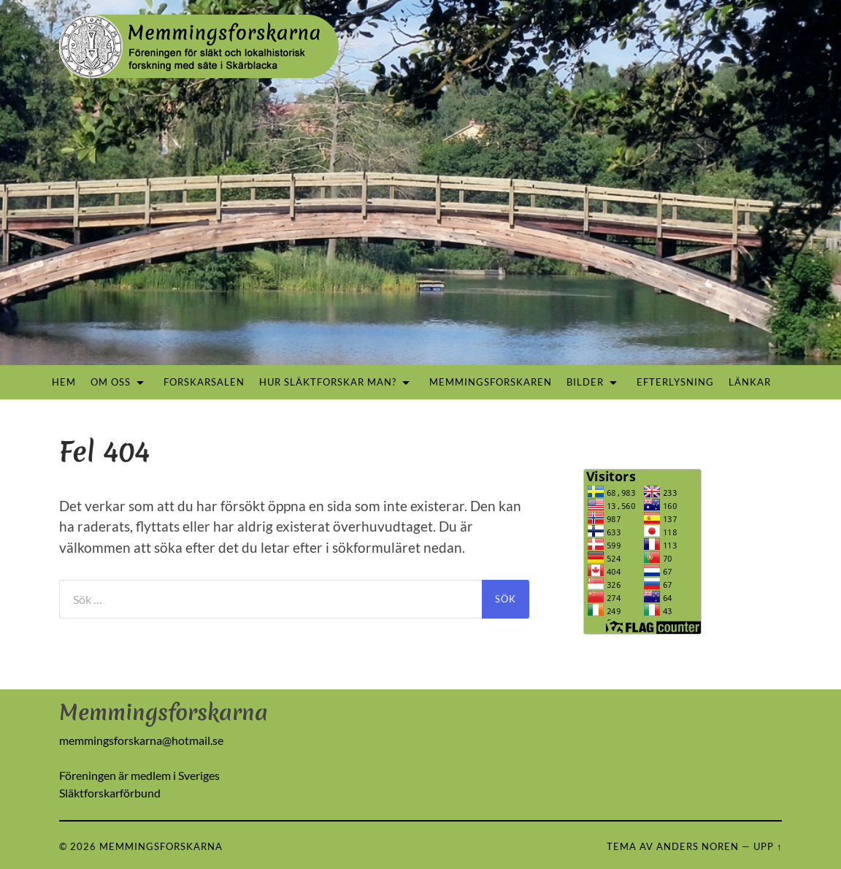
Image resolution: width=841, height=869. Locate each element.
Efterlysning (675, 382)
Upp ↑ (767, 846)
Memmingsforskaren (490, 382)
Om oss (111, 382)
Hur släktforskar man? (327, 382)
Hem (64, 382)
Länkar (750, 382)
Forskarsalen (204, 382)
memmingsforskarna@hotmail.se (141, 740)
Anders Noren (697, 846)
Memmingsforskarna (161, 846)
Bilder (585, 382)
